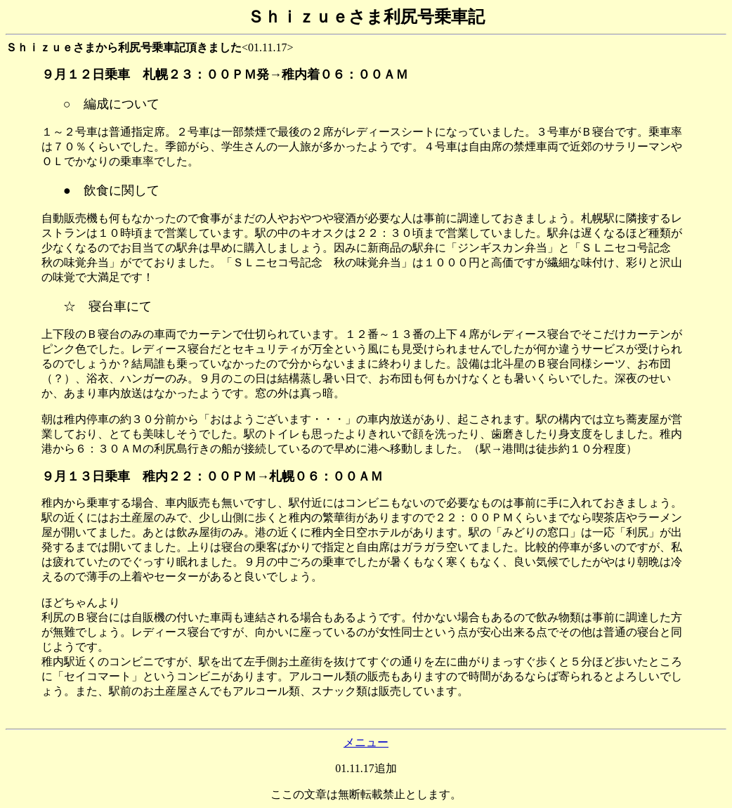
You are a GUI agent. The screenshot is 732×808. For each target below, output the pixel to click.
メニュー (366, 742)
